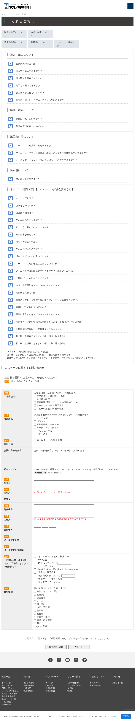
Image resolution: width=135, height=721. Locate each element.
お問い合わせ (73, 683)
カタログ (49, 683)
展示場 (70, 688)
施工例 (27, 676)
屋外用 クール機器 (9, 694)
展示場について (38, 42)
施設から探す (29, 683)
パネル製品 (6, 702)
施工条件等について (13, 44)
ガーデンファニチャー (11, 691)
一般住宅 (27, 688)
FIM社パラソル (8, 688)
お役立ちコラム (97, 676)
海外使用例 (28, 691)
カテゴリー (94, 683)
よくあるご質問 (19, 14)
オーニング (6, 683)
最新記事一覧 (95, 685)
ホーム (5, 14)
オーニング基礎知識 (66, 44)
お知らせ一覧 (117, 683)
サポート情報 (74, 676)
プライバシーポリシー (112, 716)
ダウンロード (52, 676)
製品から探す (29, 685)
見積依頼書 (50, 691)
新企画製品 (6, 704)
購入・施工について (13, 34)
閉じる (126, 716)
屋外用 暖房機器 (8, 696)
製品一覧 (6, 676)
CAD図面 (49, 685)
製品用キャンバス (9, 699)
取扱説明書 (50, 688)
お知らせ (115, 676)
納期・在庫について (39, 34)
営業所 (70, 691)
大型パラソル (7, 685)
